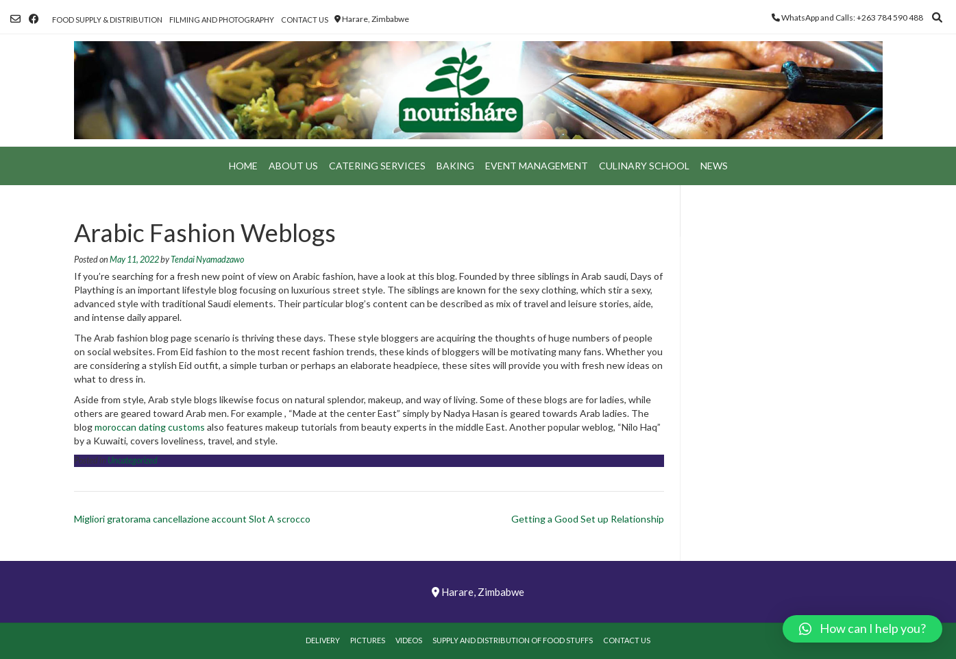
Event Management (536, 165)
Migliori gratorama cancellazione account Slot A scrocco (192, 519)
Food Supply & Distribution (107, 19)
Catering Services (377, 165)
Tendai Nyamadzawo (207, 259)
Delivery (323, 640)
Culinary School (644, 165)
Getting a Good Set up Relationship (587, 519)
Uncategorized (133, 460)
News (714, 165)
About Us (293, 165)
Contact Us (304, 19)
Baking (455, 165)
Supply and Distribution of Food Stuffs (512, 640)
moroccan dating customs (150, 427)
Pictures (367, 640)
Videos (408, 640)
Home (243, 165)
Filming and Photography (221, 19)
